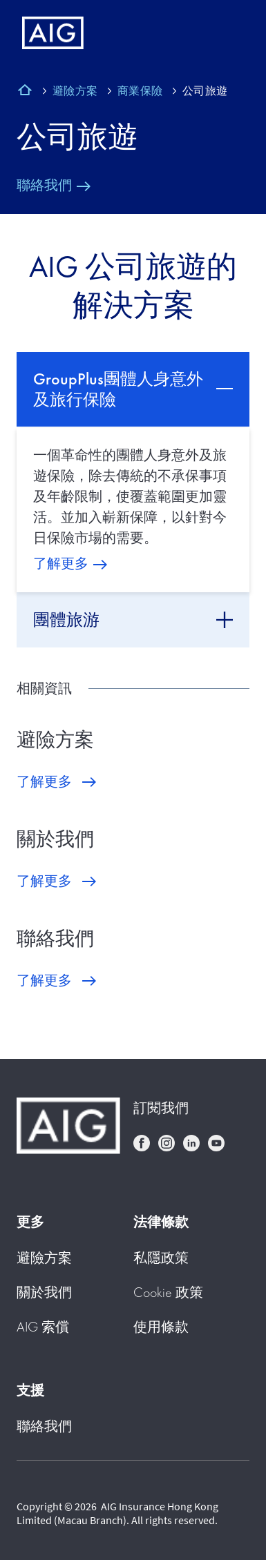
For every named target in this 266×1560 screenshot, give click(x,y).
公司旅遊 (77, 136)
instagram (166, 1143)
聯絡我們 (44, 185)
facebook (141, 1143)
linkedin (191, 1143)
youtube (216, 1143)
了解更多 (60, 563)
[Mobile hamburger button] (226, 33)
